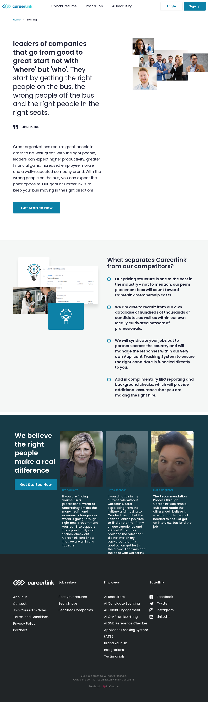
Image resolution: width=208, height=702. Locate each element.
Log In (171, 6)
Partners (20, 630)
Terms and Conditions (31, 617)
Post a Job (95, 6)
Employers (112, 582)
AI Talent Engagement (122, 610)
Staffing (32, 19)
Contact (20, 603)
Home (16, 19)
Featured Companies (76, 610)
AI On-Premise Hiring (121, 616)
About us (20, 597)
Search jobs (68, 603)
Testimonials (114, 656)
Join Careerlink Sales (30, 610)
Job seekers (68, 582)
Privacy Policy (24, 623)
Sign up (194, 6)
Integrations (114, 649)
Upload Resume (64, 6)
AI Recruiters (114, 596)
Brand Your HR (115, 643)
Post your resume (73, 596)
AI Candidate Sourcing (122, 603)
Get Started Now (37, 207)
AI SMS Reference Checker (125, 623)
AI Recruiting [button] (123, 6)
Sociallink (156, 582)
